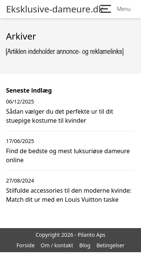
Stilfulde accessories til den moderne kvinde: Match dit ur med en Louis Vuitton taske (68, 195)
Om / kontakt (57, 245)
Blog (85, 245)
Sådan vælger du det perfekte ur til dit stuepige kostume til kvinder (59, 116)
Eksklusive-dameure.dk (54, 9)
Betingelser (110, 245)
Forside (26, 245)
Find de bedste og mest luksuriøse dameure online (68, 155)
